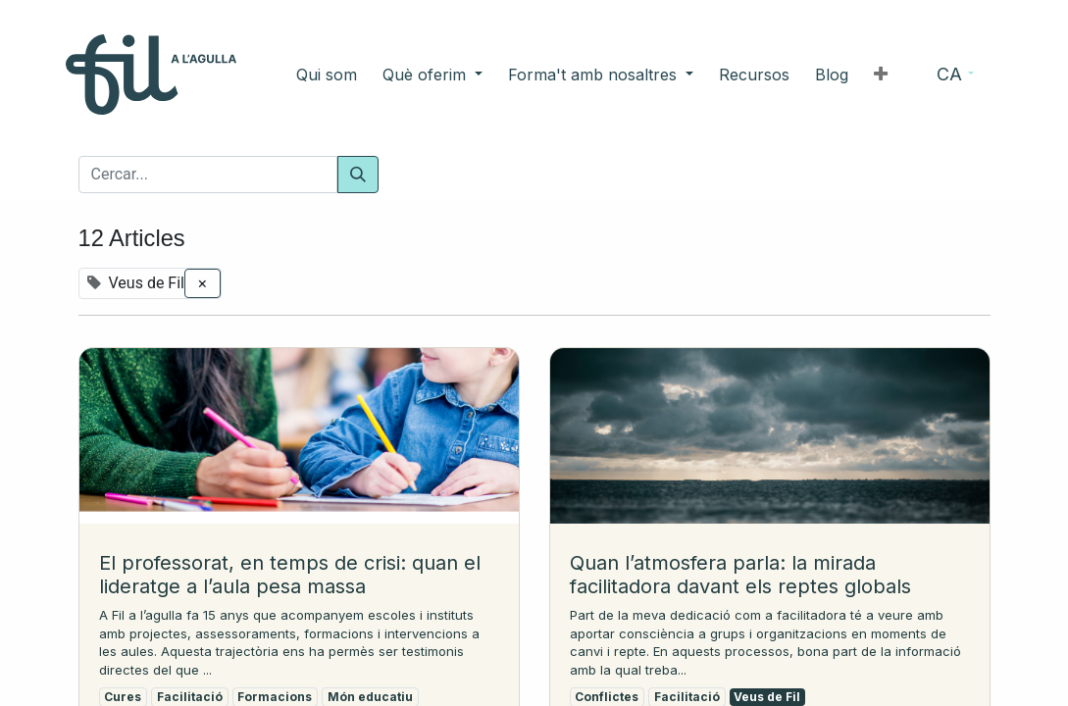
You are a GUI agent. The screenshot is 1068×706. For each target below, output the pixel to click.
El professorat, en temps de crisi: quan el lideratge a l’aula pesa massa (290, 574)
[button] (851, 74)
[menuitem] (356, 74)
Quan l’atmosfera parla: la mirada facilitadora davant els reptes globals (740, 574)
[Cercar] (358, 174)
